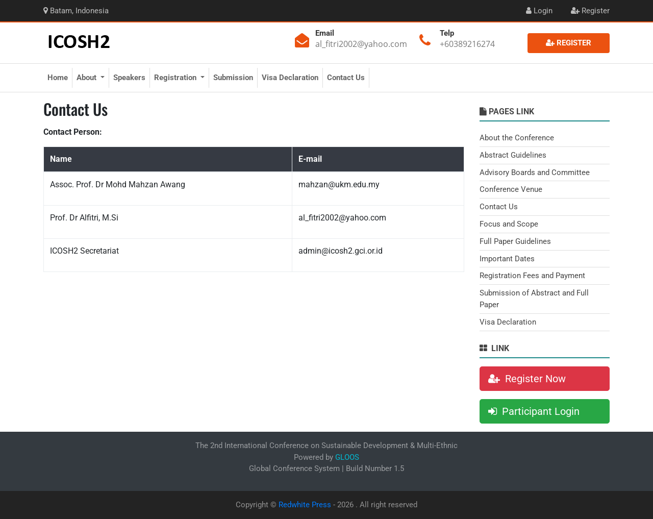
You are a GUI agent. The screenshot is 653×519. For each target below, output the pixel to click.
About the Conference (517, 137)
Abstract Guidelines (513, 155)
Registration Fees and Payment (532, 275)
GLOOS (347, 457)
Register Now (527, 379)
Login (539, 10)
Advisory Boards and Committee (535, 172)
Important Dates (507, 258)
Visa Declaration (290, 77)
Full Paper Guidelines (515, 241)
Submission (233, 77)
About (87, 77)
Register (590, 10)
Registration (176, 77)
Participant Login (534, 411)
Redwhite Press (305, 504)
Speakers (129, 77)
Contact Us (346, 77)
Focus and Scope (509, 224)
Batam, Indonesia (76, 10)
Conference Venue (511, 189)
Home (57, 77)
